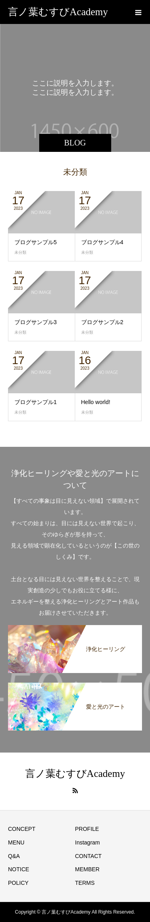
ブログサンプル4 (102, 242)
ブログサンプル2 (102, 322)
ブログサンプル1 (35, 402)
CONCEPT (21, 829)
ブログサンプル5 (35, 242)
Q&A (14, 856)
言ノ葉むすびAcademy (58, 11)
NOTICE (18, 869)
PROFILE (87, 829)
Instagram (87, 842)
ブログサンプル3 (35, 322)
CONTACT (88, 856)
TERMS (85, 883)
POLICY (18, 883)
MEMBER (87, 869)
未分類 (20, 252)
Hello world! (95, 402)
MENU (16, 842)
